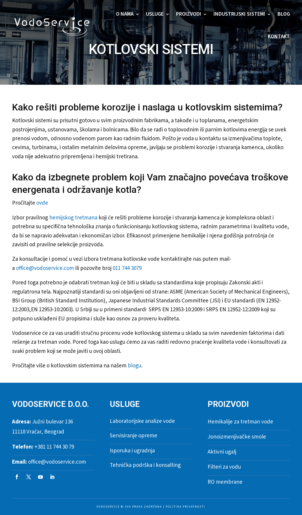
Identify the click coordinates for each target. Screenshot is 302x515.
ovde (42, 203)
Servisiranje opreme (133, 436)
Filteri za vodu (224, 467)
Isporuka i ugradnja (132, 451)
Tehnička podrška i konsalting (145, 465)
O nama (125, 14)
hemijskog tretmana (73, 218)
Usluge (155, 14)
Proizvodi (188, 14)
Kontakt (279, 36)
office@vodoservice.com (45, 268)
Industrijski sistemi (239, 14)
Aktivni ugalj (222, 452)
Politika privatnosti (185, 507)
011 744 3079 (127, 268)
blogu (134, 366)
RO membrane (225, 482)
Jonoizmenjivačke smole (237, 437)
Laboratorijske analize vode (142, 421)
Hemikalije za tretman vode (240, 422)
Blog (284, 14)
